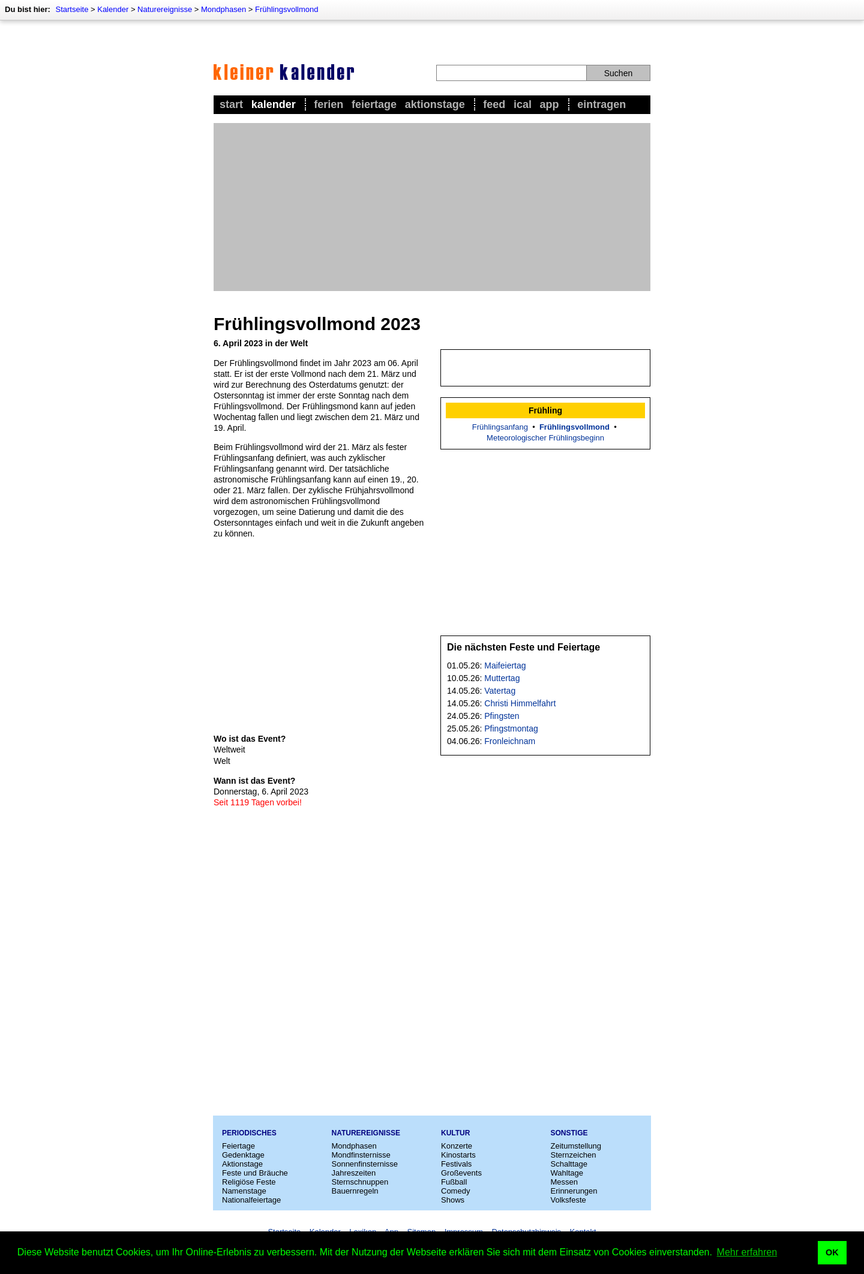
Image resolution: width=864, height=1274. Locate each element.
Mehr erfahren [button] (747, 1252)
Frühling (545, 410)
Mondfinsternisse (361, 1154)
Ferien (328, 104)
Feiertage (374, 104)
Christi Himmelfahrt (520, 703)
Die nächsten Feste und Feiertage (523, 647)
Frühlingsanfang (500, 426)
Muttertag (502, 678)
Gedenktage (243, 1154)
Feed (494, 104)
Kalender (112, 9)
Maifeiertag (505, 665)
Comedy (455, 1190)
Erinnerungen (574, 1190)
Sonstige (569, 1133)
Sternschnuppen (360, 1181)
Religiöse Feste (249, 1181)
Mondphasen (223, 9)
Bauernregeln (355, 1190)
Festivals (456, 1163)
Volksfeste (568, 1199)
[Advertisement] (432, 207)
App (549, 104)
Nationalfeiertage (251, 1199)
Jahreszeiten (354, 1172)
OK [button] (832, 1252)
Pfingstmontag (511, 728)
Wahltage (567, 1172)
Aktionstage (435, 104)
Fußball (454, 1181)
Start (231, 104)
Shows (452, 1199)
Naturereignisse (164, 9)
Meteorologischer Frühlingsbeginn (545, 437)
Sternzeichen (573, 1154)
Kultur (455, 1133)
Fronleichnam (509, 741)
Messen (564, 1181)
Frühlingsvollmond (287, 9)
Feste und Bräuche (255, 1172)
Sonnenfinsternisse (365, 1163)
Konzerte (456, 1145)
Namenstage (244, 1190)
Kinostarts (458, 1154)
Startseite (71, 9)
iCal (523, 104)
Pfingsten (501, 716)
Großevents (461, 1172)
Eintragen (601, 104)
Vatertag (499, 691)
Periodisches (249, 1133)
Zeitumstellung (576, 1145)
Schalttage (569, 1163)
